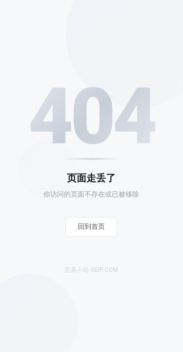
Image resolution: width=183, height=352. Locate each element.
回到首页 (91, 226)
